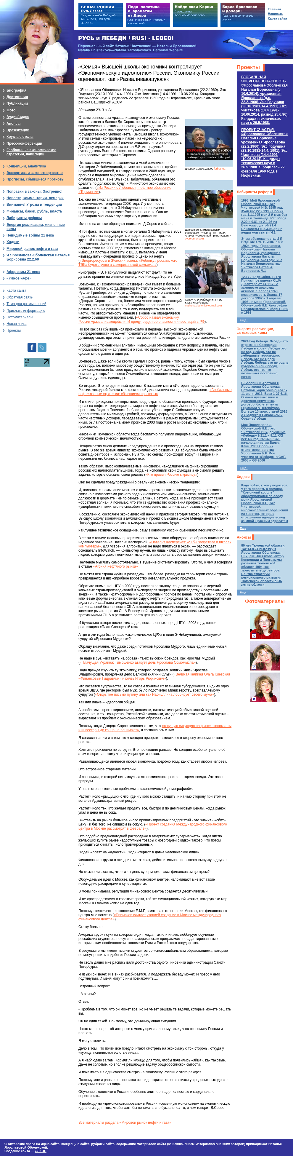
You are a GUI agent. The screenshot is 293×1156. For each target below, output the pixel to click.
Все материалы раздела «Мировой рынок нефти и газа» (124, 1122)
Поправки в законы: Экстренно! (34, 191)
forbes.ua (220, 168)
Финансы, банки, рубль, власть (34, 211)
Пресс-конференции (24, 143)
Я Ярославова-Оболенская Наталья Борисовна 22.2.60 (38, 257)
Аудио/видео (18, 117)
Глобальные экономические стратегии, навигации (31, 152)
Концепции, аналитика (26, 166)
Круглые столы (20, 137)
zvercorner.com (194, 238)
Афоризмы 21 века (23, 272)
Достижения (17, 97)
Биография (16, 90)
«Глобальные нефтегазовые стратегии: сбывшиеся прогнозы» (155, 392)
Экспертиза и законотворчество (35, 173)
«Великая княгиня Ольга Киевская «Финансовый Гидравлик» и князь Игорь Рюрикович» (154, 676)
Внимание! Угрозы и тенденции (34, 204)
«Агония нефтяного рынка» (115, 566)
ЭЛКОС (40, 1151)
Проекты (248, 67)
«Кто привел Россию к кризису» (171, 474)
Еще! (243, 320)
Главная (274, 9)
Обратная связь (20, 297)
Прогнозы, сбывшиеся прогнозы (36, 179)
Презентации (18, 130)
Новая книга (16, 324)
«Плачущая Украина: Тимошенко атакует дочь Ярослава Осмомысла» (138, 662)
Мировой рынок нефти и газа (32, 249)
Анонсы (244, 537)
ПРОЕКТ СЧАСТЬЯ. (264, 153)
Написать (275, 13)
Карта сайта (16, 290)
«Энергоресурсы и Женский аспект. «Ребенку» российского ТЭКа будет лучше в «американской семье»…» (127, 262)
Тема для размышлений (26, 304)
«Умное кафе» (19, 278)
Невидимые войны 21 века (30, 235)
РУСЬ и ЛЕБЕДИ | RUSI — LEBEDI (125, 38)
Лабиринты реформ (254, 192)
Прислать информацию (26, 311)
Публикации (17, 103)
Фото (11, 110)
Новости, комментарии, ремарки (35, 198)
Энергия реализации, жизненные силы (255, 331)
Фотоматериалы (265, 601)
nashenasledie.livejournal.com (203, 305)
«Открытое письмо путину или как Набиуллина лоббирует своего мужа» (154, 694)
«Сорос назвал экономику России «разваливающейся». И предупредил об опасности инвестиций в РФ (141, 319)
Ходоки (243, 477)
